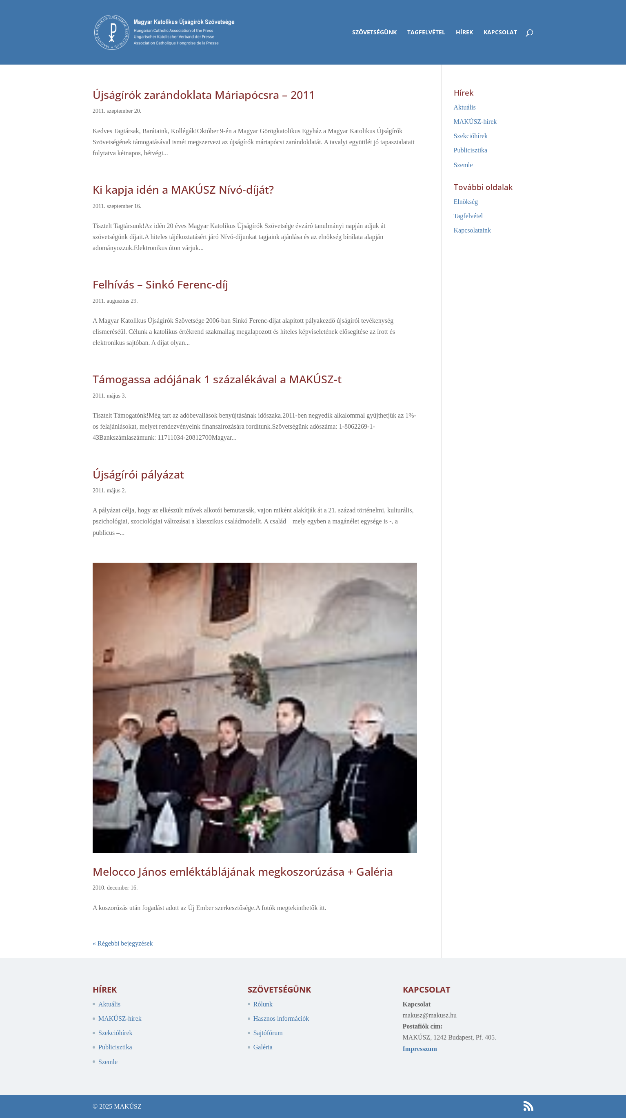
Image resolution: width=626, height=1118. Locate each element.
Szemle (463, 164)
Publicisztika (471, 150)
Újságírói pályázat (138, 474)
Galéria (263, 1047)
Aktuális (465, 107)
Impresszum (420, 1048)
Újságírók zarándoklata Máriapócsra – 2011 (204, 94)
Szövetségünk (374, 32)
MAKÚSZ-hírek (475, 121)
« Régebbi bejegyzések (123, 943)
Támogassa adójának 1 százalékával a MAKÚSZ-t (217, 379)
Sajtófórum (268, 1032)
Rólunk (263, 1004)
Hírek (464, 32)
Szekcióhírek (471, 135)
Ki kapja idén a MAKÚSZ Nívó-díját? (183, 189)
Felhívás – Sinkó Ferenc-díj (160, 284)
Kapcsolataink (472, 230)
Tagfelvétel (426, 32)
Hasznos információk (281, 1018)
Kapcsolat (500, 32)
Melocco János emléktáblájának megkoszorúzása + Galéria (243, 871)
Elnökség (466, 201)
